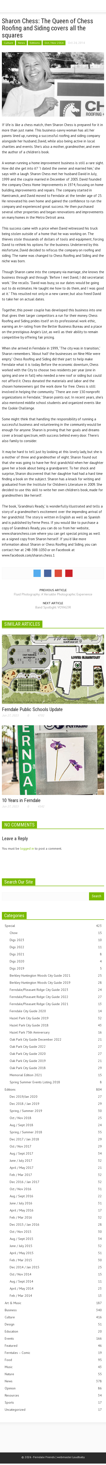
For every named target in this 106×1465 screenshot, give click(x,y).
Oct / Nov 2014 (54, 43)
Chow (56, 932)
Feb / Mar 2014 (56, 1295)
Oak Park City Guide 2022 (56, 1046)
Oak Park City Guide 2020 (56, 1053)
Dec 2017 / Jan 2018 (56, 1139)
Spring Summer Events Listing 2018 (56, 1082)
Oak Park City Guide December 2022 (56, 1039)
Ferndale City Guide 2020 (56, 1011)
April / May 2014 (56, 1288)
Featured (53, 1345)
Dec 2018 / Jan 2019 (56, 1103)
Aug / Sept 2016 (56, 1196)
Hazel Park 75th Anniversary (56, 1032)
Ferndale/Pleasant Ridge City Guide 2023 (56, 989)
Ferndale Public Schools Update (32, 709)
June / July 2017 (56, 1160)
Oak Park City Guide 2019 (56, 1060)
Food (53, 1359)
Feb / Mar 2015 (56, 1260)
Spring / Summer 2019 (56, 1110)
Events (53, 1338)
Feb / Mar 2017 (56, 1174)
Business (53, 1310)
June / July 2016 (56, 1203)
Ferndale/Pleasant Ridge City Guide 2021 (56, 1004)
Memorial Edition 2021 (56, 1075)
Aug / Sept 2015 (56, 1238)
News (21, 43)
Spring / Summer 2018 (56, 1132)
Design (53, 1324)
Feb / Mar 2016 (56, 1217)
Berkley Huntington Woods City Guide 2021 (56, 975)
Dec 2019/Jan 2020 (56, 1096)
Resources (53, 1395)
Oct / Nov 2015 (56, 1231)
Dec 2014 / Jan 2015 (56, 1267)
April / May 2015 (56, 1253)
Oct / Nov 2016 (56, 1189)
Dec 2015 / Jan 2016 (56, 1224)
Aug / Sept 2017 (56, 1153)
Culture (8, 43)
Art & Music (53, 1303)
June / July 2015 (56, 1245)
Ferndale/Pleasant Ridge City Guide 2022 (56, 996)
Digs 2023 (56, 940)
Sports (53, 1402)
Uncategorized (53, 1409)
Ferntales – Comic (53, 1352)
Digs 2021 (56, 954)
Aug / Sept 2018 (56, 1125)
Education (53, 1331)
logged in (27, 848)
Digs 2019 (56, 968)
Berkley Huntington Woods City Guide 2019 (56, 982)
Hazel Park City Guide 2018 (56, 1025)
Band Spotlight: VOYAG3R (53, 607)
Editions (35, 43)
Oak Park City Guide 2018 (56, 1068)
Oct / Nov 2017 (56, 1146)
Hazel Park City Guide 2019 (56, 1018)
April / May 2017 (56, 1167)
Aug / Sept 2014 (56, 1281)
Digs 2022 (56, 947)
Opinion (53, 1388)
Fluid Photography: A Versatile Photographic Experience (53, 594)
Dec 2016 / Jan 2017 (56, 1181)
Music (53, 1367)
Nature (53, 1374)
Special (53, 925)
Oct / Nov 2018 (56, 1118)
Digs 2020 (56, 961)
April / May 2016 (56, 1210)
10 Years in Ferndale (21, 800)
